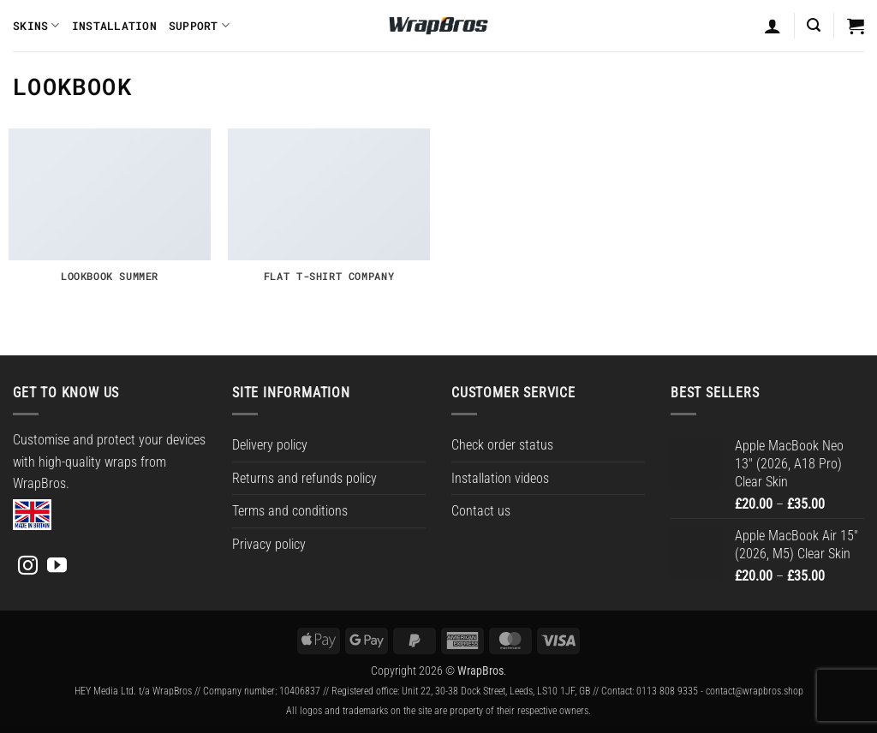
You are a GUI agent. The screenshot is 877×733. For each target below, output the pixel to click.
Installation (114, 26)
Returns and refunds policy (304, 478)
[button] (813, 25)
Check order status (502, 445)
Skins (36, 25)
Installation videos (500, 478)
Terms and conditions (290, 511)
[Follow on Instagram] (28, 567)
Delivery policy (269, 445)
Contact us (480, 511)
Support (199, 25)
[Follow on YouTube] (57, 567)
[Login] (772, 26)
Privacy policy (269, 544)
